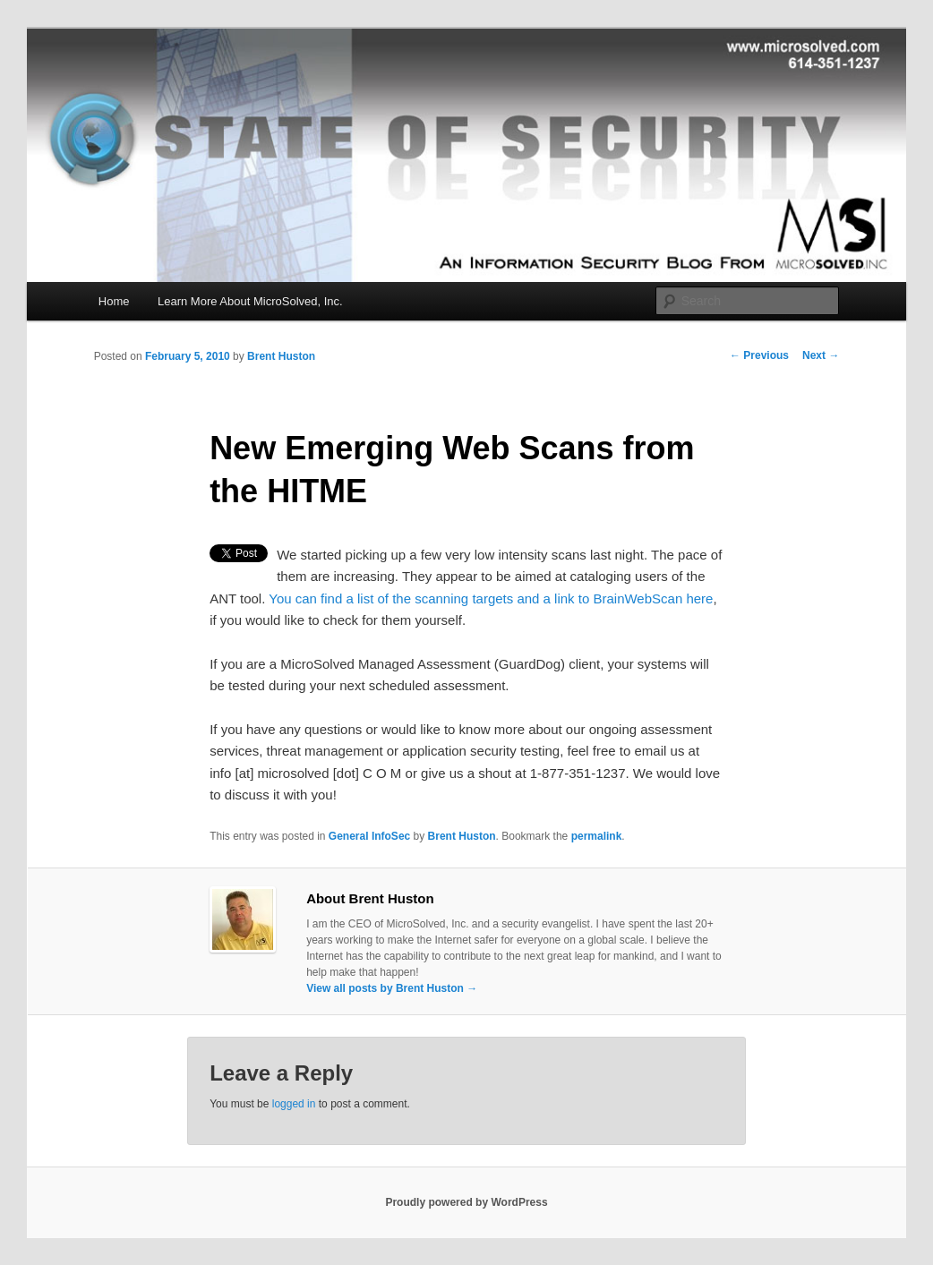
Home (114, 301)
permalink (596, 836)
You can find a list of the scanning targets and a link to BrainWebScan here (491, 598)
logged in (294, 1104)
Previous (759, 355)
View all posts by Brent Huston (391, 988)
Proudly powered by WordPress (466, 1202)
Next (820, 355)
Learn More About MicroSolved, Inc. (250, 301)
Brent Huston (281, 356)
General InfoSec (369, 836)
